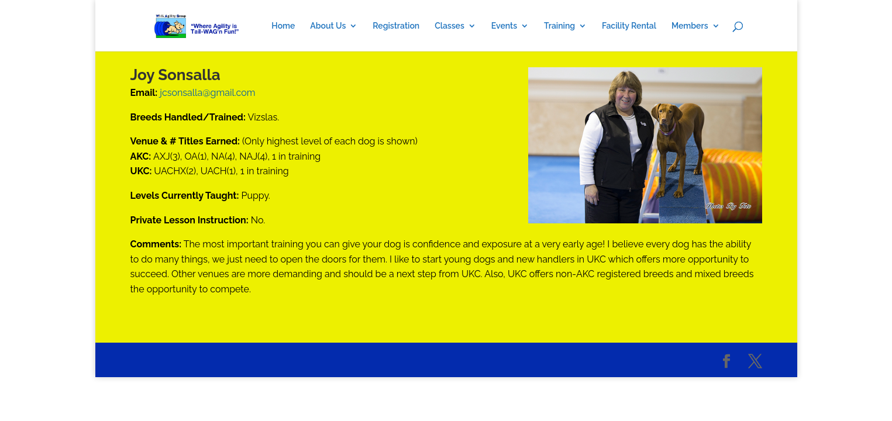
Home (283, 26)
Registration (396, 26)
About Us (328, 26)
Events (504, 26)
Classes (449, 26)
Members (689, 26)
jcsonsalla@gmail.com (207, 92)
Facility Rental (629, 26)
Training (559, 26)
